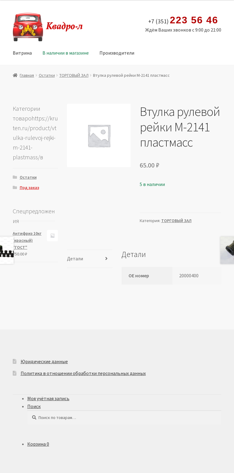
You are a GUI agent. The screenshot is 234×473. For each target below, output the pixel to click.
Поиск (34, 406)
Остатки (47, 75)
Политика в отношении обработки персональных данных (83, 373)
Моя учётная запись (48, 398)
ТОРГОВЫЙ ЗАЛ (74, 75)
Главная (27, 75)
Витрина (22, 53)
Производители (116, 53)
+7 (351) (183, 20)
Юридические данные (44, 361)
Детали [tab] (75, 258)
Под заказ (29, 187)
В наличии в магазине (65, 53)
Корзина (38, 444)
